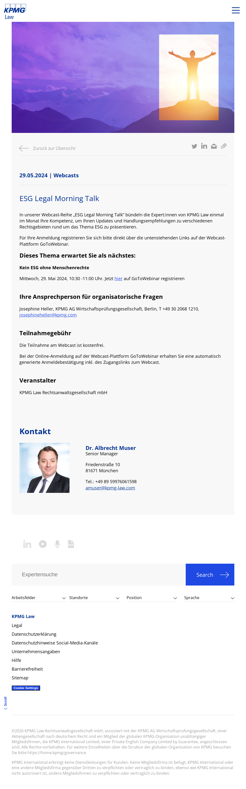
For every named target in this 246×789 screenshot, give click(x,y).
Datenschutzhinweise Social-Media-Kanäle (55, 643)
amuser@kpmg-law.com (110, 488)
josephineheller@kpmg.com (48, 315)
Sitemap (20, 678)
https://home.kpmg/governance (56, 752)
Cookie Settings (26, 688)
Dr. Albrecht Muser (111, 447)
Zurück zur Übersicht (54, 148)
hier (118, 278)
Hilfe (16, 660)
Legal (17, 625)
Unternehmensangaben (36, 651)
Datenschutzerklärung (34, 634)
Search (204, 574)
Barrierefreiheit (27, 669)
